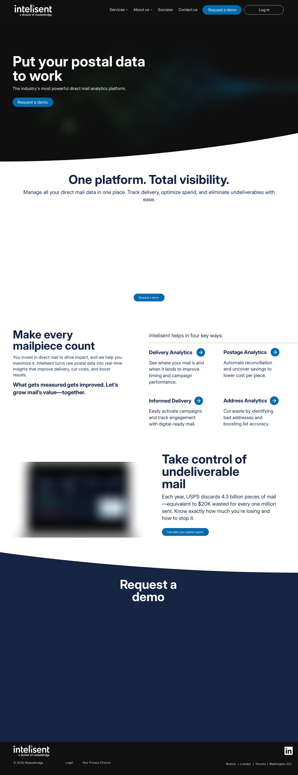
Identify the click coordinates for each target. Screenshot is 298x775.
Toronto (260, 764)
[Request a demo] (222, 10)
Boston (231, 764)
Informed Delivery (170, 401)
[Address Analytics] (274, 400)
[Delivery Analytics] (201, 352)
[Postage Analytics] (275, 352)
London (245, 764)
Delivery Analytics (171, 352)
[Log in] (264, 10)
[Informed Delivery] (198, 401)
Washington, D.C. (280, 764)
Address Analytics (245, 400)
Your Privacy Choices (96, 763)
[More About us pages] (151, 10)
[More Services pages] (127, 10)
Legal (69, 763)
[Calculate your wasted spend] (192, 532)
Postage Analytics (246, 352)
